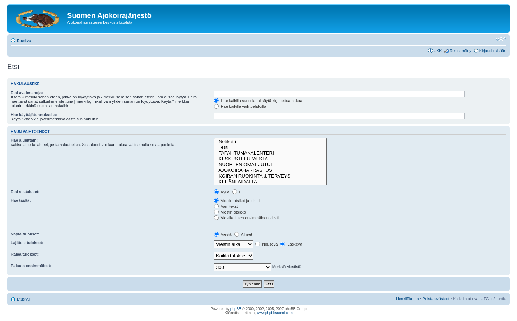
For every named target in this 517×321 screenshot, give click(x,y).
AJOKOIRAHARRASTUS (270, 170)
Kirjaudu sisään (492, 51)
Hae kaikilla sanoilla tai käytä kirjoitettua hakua (258, 100)
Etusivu (24, 40)
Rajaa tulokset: (25, 254)
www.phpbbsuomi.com (275, 313)
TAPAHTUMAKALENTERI (270, 153)
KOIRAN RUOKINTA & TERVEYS (270, 176)
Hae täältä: (21, 200)
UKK (438, 51)
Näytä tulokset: (25, 234)
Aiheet (243, 234)
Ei (237, 192)
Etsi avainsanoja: (27, 93)
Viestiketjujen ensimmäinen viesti (246, 218)
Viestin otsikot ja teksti (237, 200)
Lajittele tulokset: (27, 242)
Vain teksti (226, 206)
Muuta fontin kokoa (501, 39)
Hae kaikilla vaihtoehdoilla (240, 106)
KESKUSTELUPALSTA (270, 159)
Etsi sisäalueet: (25, 191)
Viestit (223, 234)
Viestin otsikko (230, 212)
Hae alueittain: (24, 140)
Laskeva (291, 244)
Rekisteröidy (460, 51)
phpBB (235, 309)
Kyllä (221, 192)
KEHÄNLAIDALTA (270, 182)
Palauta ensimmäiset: (31, 265)
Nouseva (266, 244)
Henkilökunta (407, 299)
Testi (270, 147)
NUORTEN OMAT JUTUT (270, 165)
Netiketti (270, 142)
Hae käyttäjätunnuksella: (34, 115)
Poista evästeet (436, 299)
